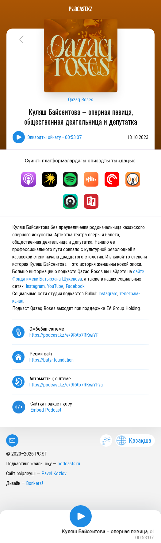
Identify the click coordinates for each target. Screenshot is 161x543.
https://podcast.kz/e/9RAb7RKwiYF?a (66, 385)
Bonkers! (34, 483)
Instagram (35, 286)
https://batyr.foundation (51, 360)
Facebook (75, 286)
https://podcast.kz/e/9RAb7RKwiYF (63, 335)
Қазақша (134, 440)
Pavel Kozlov (54, 473)
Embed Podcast (45, 410)
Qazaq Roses (80, 100)
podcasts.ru (69, 464)
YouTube (55, 286)
